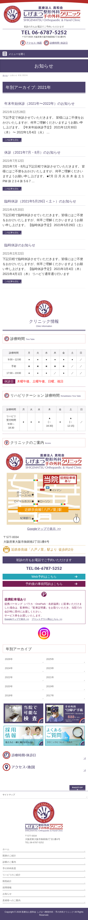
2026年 (9, 659)
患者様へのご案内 (11, 900)
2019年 (50, 686)
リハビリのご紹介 (11, 875)
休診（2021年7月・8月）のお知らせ (32, 152)
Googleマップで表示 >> (44, 529)
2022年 (9, 677)
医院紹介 (7, 881)
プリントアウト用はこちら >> (47, 619)
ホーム (6, 849)
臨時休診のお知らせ (19, 245)
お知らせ (7, 894)
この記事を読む (11, 140)
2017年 (50, 695)
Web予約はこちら (44, 576)
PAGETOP (77, 787)
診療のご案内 (9, 862)
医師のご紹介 (9, 855)
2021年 (50, 677)
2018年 (9, 695)
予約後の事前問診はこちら (44, 584)
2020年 (9, 686)
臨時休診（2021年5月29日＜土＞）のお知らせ (40, 201)
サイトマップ (9, 794)
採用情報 (7, 887)
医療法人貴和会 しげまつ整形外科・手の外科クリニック (48, 912)
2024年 (9, 668)
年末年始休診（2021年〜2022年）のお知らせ (39, 103)
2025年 (50, 659)
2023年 (50, 668)
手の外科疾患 (9, 868)
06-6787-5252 (49, 32)
